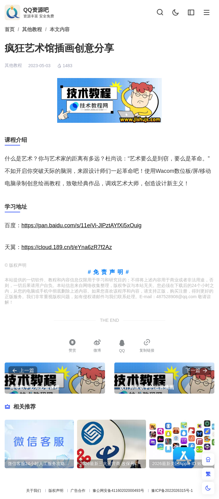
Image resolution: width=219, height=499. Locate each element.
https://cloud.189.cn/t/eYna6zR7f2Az (66, 247)
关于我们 (33, 490)
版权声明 (55, 490)
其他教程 (13, 65)
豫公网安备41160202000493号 (118, 490)
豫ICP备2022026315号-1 (172, 490)
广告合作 (78, 490)
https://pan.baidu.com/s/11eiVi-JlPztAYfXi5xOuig (81, 225)
